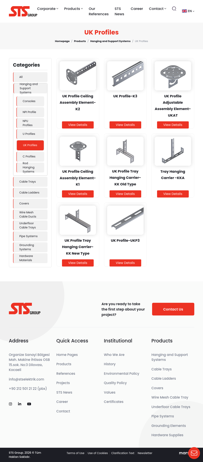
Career (137, 8)
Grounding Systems (26, 247)
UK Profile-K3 (125, 96)
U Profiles (29, 134)
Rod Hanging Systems (28, 168)
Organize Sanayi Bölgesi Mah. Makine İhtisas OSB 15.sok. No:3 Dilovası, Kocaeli (29, 362)
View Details (77, 125)
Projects (63, 383)
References (65, 373)
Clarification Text (122, 453)
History (110, 364)
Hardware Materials (26, 258)
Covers (24, 203)
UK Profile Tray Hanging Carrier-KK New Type (77, 247)
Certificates (114, 401)
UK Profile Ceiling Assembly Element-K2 (78, 102)
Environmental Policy (121, 373)
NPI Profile (29, 112)
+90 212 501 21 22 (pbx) (28, 388)
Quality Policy (115, 383)
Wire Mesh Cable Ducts (27, 214)
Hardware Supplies (167, 435)
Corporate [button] (47, 8)
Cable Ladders (29, 193)
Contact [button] (157, 8)
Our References (99, 11)
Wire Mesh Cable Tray (170, 397)
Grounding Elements (169, 425)
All (21, 77)
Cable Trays (27, 182)
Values (109, 392)
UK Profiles (30, 145)
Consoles (29, 101)
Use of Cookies (98, 453)
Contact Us (173, 309)
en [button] (188, 11)
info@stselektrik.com (26, 379)
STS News (119, 11)
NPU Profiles (28, 123)
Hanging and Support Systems (29, 88)
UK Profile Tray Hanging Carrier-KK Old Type (125, 178)
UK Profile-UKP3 (125, 240)
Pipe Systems (28, 236)
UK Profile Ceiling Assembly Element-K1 (78, 178)
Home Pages (67, 354)
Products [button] (73, 8)
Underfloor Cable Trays (27, 225)
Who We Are (114, 354)
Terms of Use (75, 453)
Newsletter (145, 453)
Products (63, 364)
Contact (63, 411)
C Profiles (29, 156)
